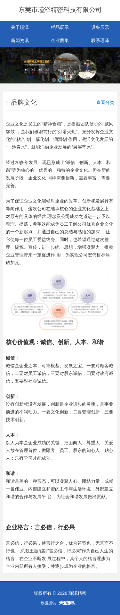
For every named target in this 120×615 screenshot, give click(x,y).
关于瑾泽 (20, 27)
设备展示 (100, 27)
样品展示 (60, 27)
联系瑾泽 (100, 40)
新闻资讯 (20, 40)
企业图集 (60, 40)
